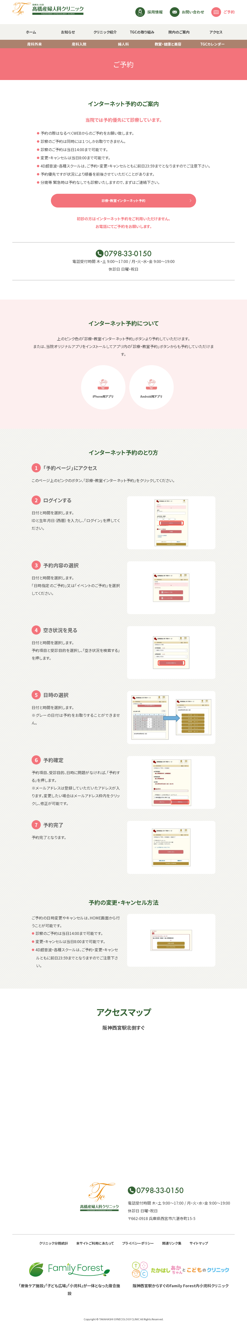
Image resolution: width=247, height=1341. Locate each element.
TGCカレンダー (212, 44)
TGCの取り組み (142, 31)
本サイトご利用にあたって (95, 1243)
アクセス (216, 31)
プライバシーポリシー (138, 1243)
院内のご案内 (179, 31)
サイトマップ (199, 1243)
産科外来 (34, 44)
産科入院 (79, 44)
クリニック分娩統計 (53, 1243)
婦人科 (123, 44)
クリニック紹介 (105, 31)
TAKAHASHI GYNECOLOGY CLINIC (119, 1319)
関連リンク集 (171, 1243)
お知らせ (68, 31)
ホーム (31, 31)
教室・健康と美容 (168, 44)
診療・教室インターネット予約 (123, 200)
